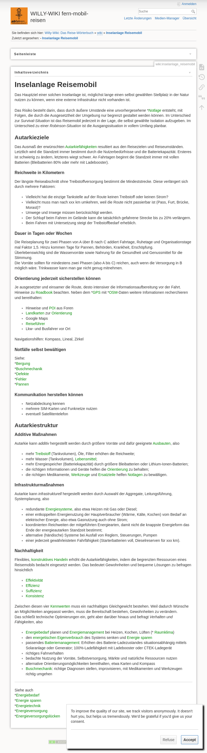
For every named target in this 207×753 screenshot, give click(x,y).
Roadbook (44, 292)
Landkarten (35, 313)
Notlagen (135, 475)
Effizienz (33, 585)
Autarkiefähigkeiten (81, 147)
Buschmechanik (29, 369)
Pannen (22, 384)
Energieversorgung (31, 711)
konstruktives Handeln (49, 559)
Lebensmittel (85, 459)
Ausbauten (162, 443)
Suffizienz (34, 591)
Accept (189, 740)
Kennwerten (60, 606)
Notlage (154, 110)
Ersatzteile (106, 475)
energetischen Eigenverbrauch (58, 637)
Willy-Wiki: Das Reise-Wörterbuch (69, 33)
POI (52, 308)
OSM (113, 292)
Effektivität (34, 580)
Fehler (21, 379)
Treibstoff (43, 454)
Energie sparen (139, 637)
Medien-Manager (167, 18)
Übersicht (189, 18)
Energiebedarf (37, 632)
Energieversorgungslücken (38, 716)
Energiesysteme (59, 509)
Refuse (168, 740)
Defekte (22, 374)
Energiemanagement (87, 632)
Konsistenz (35, 596)
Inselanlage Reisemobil (124, 33)
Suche (193, 11)
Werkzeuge (80, 475)
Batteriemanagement (62, 643)
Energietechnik (28, 706)
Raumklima (163, 632)
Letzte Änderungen (138, 18)
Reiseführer (35, 324)
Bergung (23, 363)
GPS (97, 292)
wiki (99, 33)
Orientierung (61, 313)
